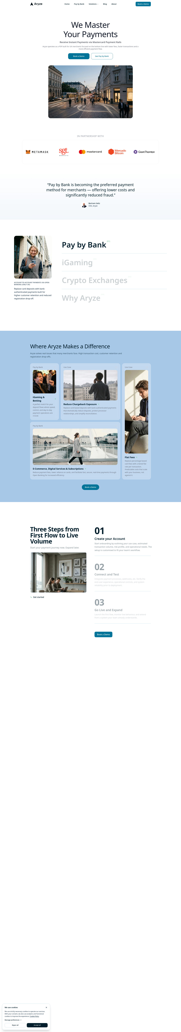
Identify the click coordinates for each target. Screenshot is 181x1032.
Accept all (37, 1025)
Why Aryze (81, 298)
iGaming (77, 262)
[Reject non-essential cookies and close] (46, 1007)
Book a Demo (143, 4)
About (114, 4)
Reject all (15, 1025)
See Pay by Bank (102, 56)
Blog (105, 4)
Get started (37, 597)
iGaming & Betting (44, 399)
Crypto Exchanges (94, 280)
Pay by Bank (79, 4)
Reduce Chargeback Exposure (81, 404)
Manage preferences (13, 1020)
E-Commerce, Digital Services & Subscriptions (59, 468)
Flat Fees (131, 457)
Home (67, 4)
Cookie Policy (34, 1016)
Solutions (94, 4)
